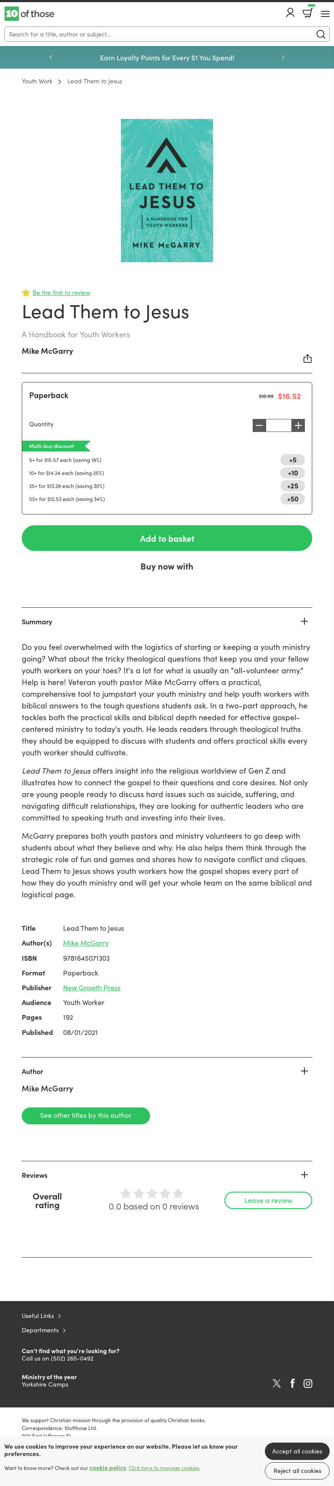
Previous (51, 57)
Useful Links (38, 1316)
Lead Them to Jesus (94, 80)
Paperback (48, 394)
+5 (293, 459)
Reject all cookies (297, 1470)
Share (308, 358)
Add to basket (167, 538)
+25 (292, 485)
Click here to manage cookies (164, 1468)
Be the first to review (61, 292)
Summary (37, 621)
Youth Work (37, 80)
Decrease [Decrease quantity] (257, 425)
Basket (310, 10)
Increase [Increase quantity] (300, 425)
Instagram (308, 1384)
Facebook (293, 1383)
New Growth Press (91, 987)
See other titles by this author (82, 1115)
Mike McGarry (47, 350)
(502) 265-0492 (72, 1358)
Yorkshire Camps (45, 1385)
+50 (292, 498)
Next (283, 57)
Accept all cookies (297, 1451)
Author (32, 1071)
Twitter (277, 1384)
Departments (40, 1330)
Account (290, 12)
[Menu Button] (325, 14)
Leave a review (268, 1200)
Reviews (34, 1175)
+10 (293, 472)
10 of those (29, 14)
